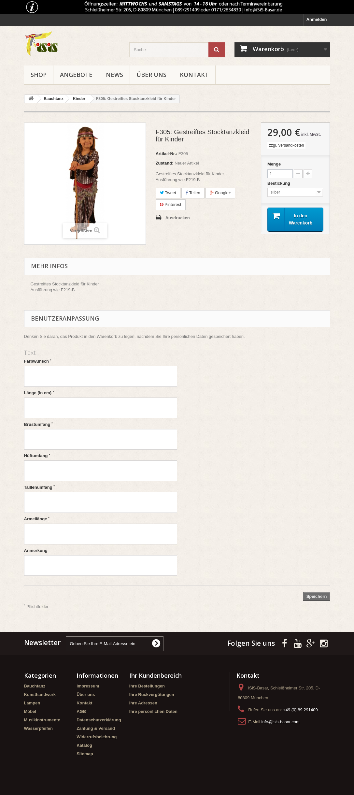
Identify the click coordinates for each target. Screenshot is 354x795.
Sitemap (85, 753)
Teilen (193, 192)
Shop (39, 75)
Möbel (30, 711)
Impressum (88, 686)
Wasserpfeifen (38, 728)
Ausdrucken (177, 217)
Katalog (84, 745)
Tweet (168, 192)
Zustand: (165, 163)
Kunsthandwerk (40, 694)
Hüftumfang (37, 455)
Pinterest (170, 204)
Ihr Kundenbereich (155, 675)
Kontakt (194, 75)
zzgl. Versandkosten (286, 145)
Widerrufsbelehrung (97, 736)
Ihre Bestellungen (147, 686)
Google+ (220, 192)
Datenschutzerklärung (99, 719)
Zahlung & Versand (96, 728)
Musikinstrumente (42, 719)
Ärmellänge (37, 518)
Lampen (32, 703)
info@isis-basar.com (281, 721)
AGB (81, 711)
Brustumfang (38, 424)
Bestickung (279, 183)
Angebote (76, 75)
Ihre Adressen (143, 703)
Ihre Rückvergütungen (151, 694)
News (114, 75)
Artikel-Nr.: (166, 153)
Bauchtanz (35, 686)
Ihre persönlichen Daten (153, 711)
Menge (274, 164)
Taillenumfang (39, 487)
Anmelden (316, 19)
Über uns (151, 75)
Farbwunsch (37, 361)
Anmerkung (36, 550)
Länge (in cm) (39, 392)
